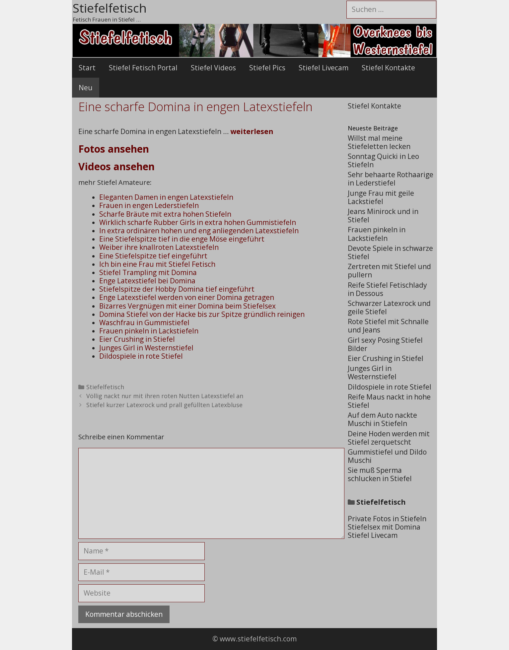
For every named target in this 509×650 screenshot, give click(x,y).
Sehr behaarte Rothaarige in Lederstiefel (390, 178)
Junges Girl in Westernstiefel (146, 347)
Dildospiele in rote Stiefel (141, 356)
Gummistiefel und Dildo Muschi (387, 456)
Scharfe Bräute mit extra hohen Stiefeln (165, 214)
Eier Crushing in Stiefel (137, 339)
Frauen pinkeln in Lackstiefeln (148, 330)
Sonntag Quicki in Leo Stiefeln (383, 160)
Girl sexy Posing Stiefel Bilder (385, 344)
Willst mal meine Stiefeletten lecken (379, 142)
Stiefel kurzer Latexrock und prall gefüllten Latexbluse (164, 405)
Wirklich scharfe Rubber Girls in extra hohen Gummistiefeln (197, 222)
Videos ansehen (116, 166)
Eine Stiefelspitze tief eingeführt (153, 255)
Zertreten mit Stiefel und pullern (389, 270)
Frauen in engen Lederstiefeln (149, 205)
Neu (86, 87)
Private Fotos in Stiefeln (387, 518)
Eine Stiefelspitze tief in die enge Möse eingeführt (181, 239)
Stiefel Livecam (323, 67)
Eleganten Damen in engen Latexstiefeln (166, 197)
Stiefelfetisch (105, 387)
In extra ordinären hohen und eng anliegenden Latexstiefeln (199, 230)
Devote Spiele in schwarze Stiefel (390, 252)
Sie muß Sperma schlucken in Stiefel (380, 474)
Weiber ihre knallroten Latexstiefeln (159, 247)
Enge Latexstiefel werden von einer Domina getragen (186, 297)
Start (87, 67)
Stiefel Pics (267, 67)
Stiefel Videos (213, 67)
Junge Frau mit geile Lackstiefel (381, 197)
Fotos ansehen (113, 149)
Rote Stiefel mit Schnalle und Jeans (388, 325)
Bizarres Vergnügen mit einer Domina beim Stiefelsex (187, 306)
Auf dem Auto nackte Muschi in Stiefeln (382, 419)
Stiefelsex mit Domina (384, 527)
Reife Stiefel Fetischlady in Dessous (387, 289)
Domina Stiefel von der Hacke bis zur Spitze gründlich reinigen (202, 314)
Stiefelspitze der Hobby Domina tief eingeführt (176, 289)
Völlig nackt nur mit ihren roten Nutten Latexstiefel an (164, 396)
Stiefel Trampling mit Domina (148, 272)
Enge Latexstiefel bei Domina (147, 280)
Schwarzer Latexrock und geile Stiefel (389, 307)
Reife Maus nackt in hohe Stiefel (389, 401)
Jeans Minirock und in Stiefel (383, 215)
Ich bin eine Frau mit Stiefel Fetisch (157, 264)
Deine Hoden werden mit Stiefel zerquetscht (389, 438)
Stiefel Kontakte (388, 67)
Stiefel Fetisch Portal (143, 67)
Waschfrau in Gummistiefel (144, 322)
